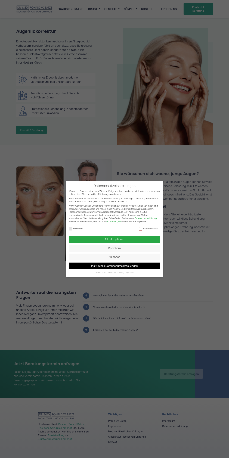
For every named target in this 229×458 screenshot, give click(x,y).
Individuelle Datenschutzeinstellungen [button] (114, 264)
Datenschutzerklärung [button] (116, 271)
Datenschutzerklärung (146, 216)
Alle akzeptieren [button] (114, 237)
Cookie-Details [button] (100, 271)
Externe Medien (148, 226)
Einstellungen (114, 219)
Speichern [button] (114, 246)
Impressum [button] (130, 271)
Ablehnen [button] (114, 255)
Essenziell (76, 226)
